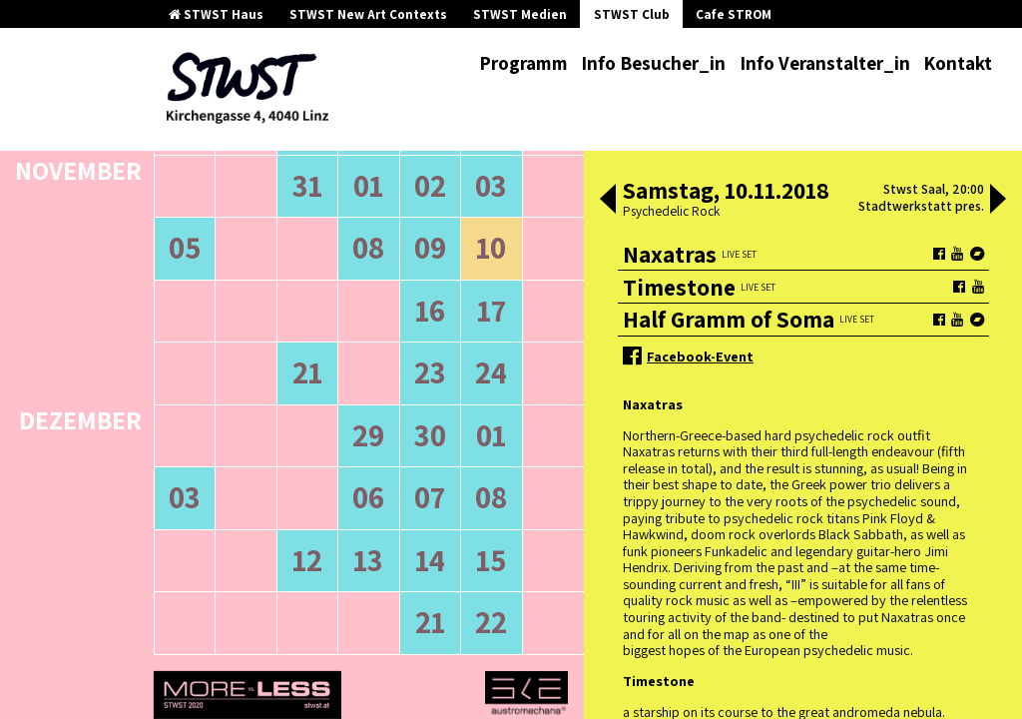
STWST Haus (216, 14)
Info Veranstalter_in (825, 63)
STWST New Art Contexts (368, 14)
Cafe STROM (733, 14)
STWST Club (632, 14)
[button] (608, 201)
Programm (523, 63)
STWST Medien (520, 14)
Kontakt (957, 63)
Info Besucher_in (653, 63)
